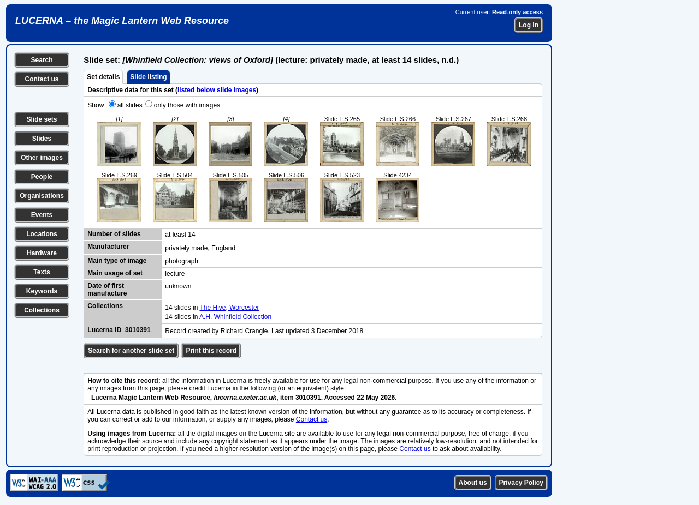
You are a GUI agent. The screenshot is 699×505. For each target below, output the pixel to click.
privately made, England (200, 248)
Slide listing (148, 77)
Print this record (211, 350)
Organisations (42, 196)
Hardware (42, 253)
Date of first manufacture (107, 289)
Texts (41, 272)
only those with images (187, 105)
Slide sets (41, 119)
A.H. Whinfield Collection (235, 317)
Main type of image (116, 260)
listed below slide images (216, 90)
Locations (41, 234)
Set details (103, 77)
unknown (178, 286)
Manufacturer (108, 246)
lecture (175, 274)
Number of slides (113, 234)
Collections (42, 310)
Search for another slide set (131, 350)
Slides (41, 138)
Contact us (41, 79)
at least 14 (180, 234)
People (41, 177)
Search (41, 60)
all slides (130, 105)
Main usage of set (115, 273)
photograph (181, 261)
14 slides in (182, 307)
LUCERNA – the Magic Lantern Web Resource (122, 20)
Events (41, 215)
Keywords (41, 291)
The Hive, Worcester (229, 307)
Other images (42, 157)
